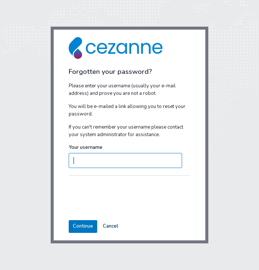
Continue (83, 226)
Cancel (110, 226)
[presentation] (126, 198)
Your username (85, 147)
